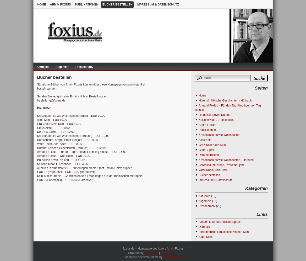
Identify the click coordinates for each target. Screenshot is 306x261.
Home (41, 4)
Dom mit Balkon (209, 155)
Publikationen (86, 4)
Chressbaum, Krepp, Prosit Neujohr (221, 165)
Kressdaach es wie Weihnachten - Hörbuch (226, 160)
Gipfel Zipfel (206, 150)
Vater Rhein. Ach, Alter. (213, 170)
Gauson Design (173, 257)
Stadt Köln (205, 237)
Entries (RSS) (169, 253)
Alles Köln (205, 140)
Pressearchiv (84, 67)
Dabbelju (204, 227)
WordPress (151, 253)
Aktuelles (43, 67)
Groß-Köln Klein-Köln (212, 145)
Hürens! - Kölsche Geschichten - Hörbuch (225, 100)
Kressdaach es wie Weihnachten (219, 135)
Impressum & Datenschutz (158, 4)
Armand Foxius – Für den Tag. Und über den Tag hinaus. (228, 108)
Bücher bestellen (117, 4)
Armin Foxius (60, 4)
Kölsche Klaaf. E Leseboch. (216, 120)
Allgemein (62, 67)
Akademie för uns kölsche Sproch (220, 222)
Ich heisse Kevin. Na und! (215, 115)
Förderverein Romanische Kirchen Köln (224, 232)
